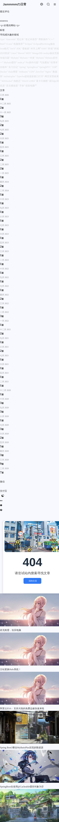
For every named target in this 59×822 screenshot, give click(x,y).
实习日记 (13, 67)
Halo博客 (13, 71)
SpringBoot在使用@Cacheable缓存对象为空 (22, 786)
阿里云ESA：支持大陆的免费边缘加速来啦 (22, 708)
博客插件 (43, 39)
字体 (22, 85)
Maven (22, 53)
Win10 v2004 (29, 81)
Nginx (49, 71)
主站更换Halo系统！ (10, 669)
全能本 (4, 67)
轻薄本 (54, 62)
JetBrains (24, 71)
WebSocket (7, 81)
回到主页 (32, 581)
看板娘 (26, 48)
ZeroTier (40, 71)
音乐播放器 (12, 85)
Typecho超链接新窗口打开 (31, 76)
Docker (4, 71)
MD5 (29, 53)
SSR (54, 67)
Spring (23, 67)
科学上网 (36, 48)
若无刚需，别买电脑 (10, 630)
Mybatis (40, 58)
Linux (14, 53)
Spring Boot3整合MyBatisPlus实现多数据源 (21, 747)
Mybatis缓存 (11, 62)
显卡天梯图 (42, 81)
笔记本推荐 (31, 39)
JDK (19, 48)
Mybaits (15, 58)
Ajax (3, 39)
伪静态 (17, 81)
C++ (51, 39)
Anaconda (11, 39)
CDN (32, 71)
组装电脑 (31, 85)
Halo (3, 44)
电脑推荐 (19, 44)
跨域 (51, 48)
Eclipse (29, 44)
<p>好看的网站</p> (10, 25)
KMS (44, 48)
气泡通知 (45, 62)
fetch (13, 48)
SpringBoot (33, 67)
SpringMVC (45, 67)
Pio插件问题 (33, 62)
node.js (22, 62)
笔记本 (21, 39)
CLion (9, 44)
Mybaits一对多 (28, 58)
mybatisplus (10, 76)
